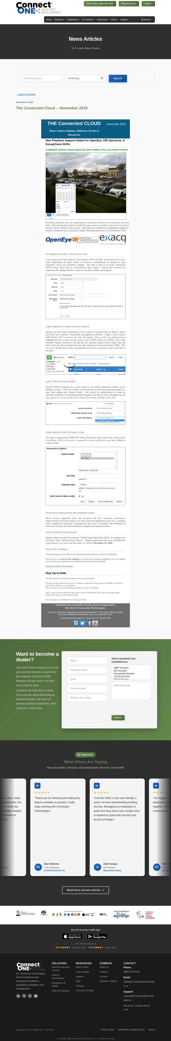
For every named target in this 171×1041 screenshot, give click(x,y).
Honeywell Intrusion (131, 673)
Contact (103, 973)
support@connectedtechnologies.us (139, 994)
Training (80, 982)
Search (145, 19)
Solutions (59, 19)
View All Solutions (61, 987)
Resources (102, 19)
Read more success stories (85, 886)
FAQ (78, 977)
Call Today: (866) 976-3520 (100, 4)
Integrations (73, 19)
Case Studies (82, 968)
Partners (104, 968)
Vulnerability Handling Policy (131, 1026)
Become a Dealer (108, 977)
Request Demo (129, 4)
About (114, 19)
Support (124, 19)
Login (148, 4)
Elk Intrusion (131, 670)
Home (49, 19)
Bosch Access (131, 679)
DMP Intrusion (131, 668)
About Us (104, 963)
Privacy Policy (107, 1026)
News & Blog (82, 963)
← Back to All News (25, 94)
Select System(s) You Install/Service (123, 660)
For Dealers (88, 19)
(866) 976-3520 (132, 968)
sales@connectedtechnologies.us (139, 980)
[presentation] (132, 707)
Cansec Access (131, 676)
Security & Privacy (85, 987)
